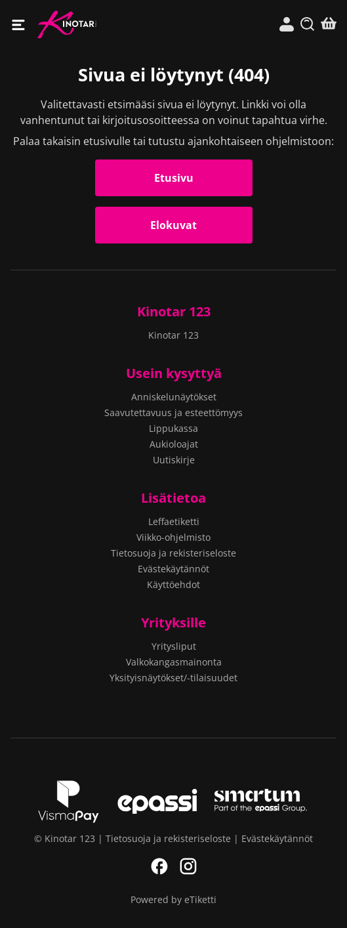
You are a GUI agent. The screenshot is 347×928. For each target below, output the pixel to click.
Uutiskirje (174, 459)
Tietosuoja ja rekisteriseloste (173, 553)
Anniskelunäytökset (173, 396)
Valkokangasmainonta (174, 662)
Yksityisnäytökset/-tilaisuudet (173, 677)
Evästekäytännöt (173, 568)
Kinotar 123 (105, 25)
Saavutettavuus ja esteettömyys (173, 412)
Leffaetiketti (173, 521)
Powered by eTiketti (173, 899)
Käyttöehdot (173, 584)
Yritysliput (174, 646)
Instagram (188, 866)
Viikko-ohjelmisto (173, 537)
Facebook (159, 866)
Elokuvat (173, 225)
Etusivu (174, 178)
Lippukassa (173, 428)
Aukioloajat (174, 444)
